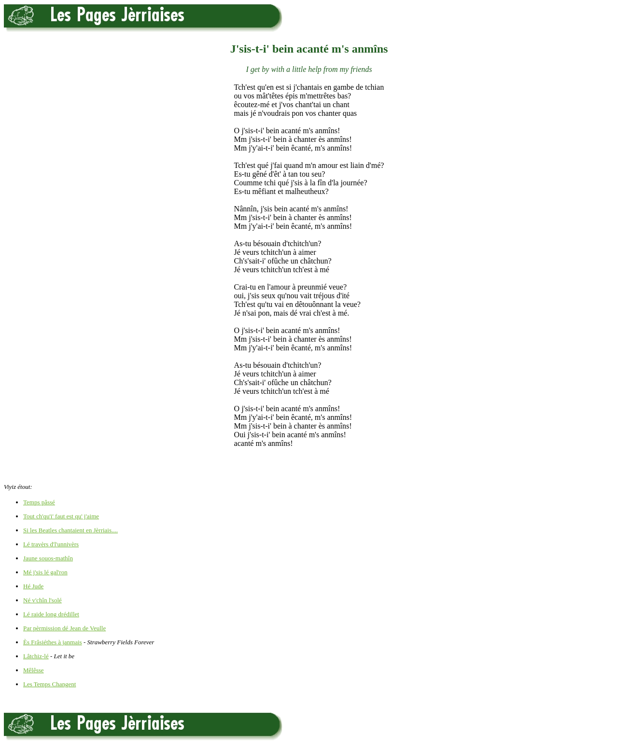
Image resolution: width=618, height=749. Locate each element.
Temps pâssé (39, 502)
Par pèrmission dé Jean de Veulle (64, 628)
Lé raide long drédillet (51, 614)
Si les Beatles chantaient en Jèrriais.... (70, 530)
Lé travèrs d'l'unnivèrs (51, 544)
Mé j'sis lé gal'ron (45, 572)
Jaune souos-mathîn (48, 558)
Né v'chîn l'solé (42, 600)
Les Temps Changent (49, 684)
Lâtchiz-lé (36, 656)
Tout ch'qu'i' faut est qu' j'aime (61, 516)
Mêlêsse (33, 670)
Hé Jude (33, 586)
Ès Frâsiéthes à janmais (52, 642)
